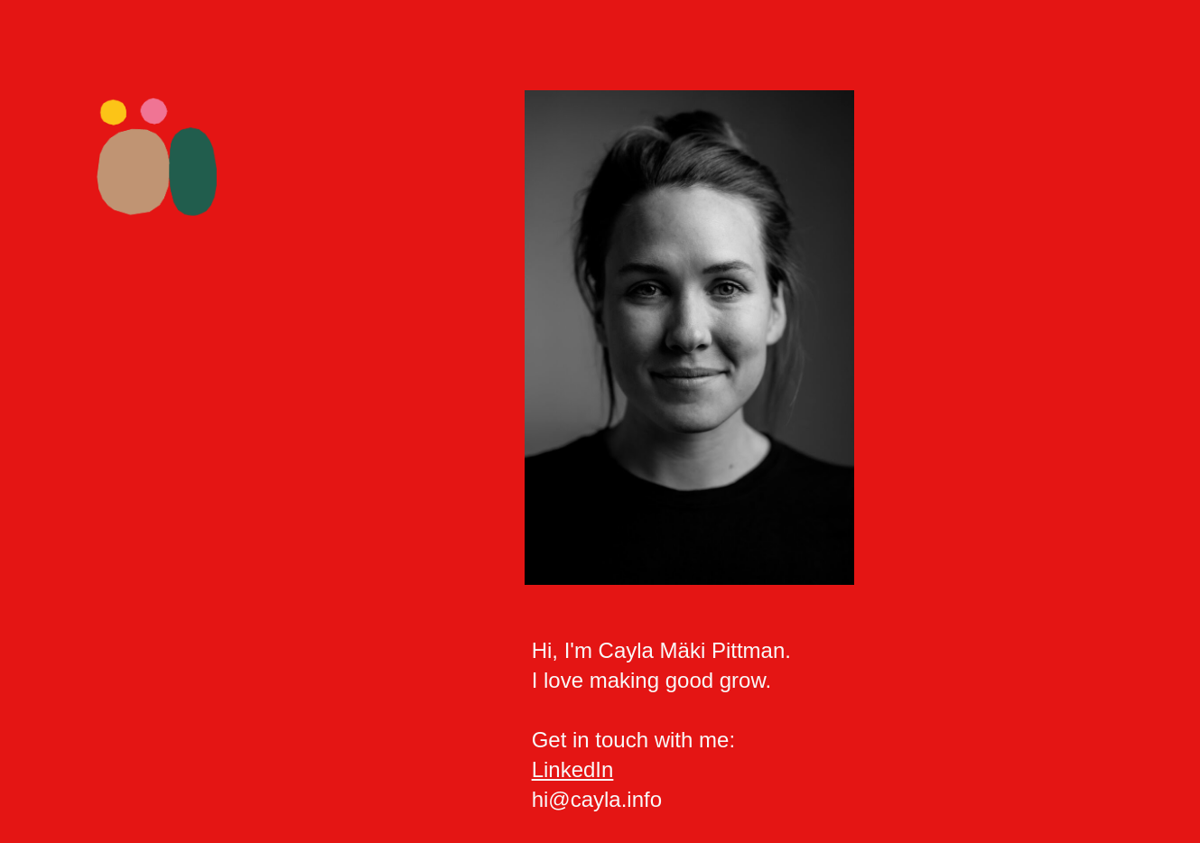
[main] (823, 725)
